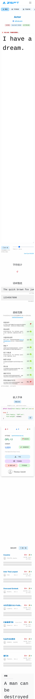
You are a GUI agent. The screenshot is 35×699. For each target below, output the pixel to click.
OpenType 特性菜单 (29, 253)
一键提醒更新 (24, 447)
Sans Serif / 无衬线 (16, 25)
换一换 (5, 247)
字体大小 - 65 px (17, 249)
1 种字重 (7, 25)
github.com (18, 21)
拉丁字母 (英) (26, 25)
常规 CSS (17, 402)
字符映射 (24, 465)
